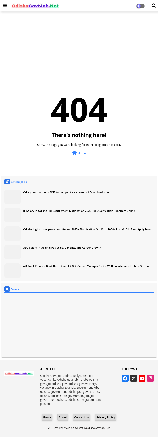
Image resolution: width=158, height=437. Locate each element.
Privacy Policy (105, 417)
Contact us (81, 417)
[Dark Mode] (154, 6)
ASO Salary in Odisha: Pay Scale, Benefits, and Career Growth (62, 247)
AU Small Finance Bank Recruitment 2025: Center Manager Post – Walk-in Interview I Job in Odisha (86, 266)
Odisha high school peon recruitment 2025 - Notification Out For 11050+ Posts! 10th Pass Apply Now (87, 229)
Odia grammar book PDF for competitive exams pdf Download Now (66, 192)
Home (79, 153)
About (63, 417)
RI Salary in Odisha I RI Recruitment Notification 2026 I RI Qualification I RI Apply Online (79, 211)
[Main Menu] (5, 5)
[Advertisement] (79, 44)
